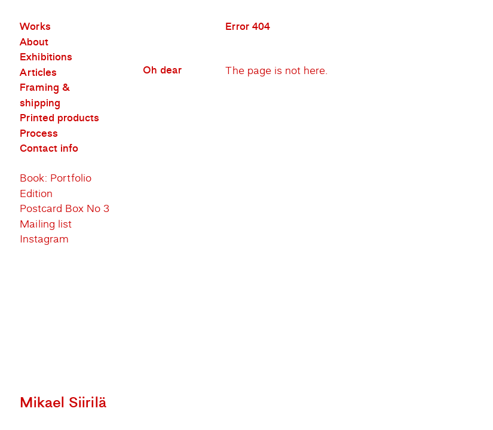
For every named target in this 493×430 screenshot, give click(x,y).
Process (39, 133)
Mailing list (46, 224)
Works (35, 26)
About (34, 42)
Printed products (59, 118)
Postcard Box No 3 (64, 209)
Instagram (44, 239)
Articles (38, 72)
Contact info (49, 148)
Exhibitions (46, 57)
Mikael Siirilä (63, 403)
